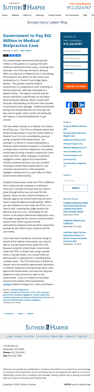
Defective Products (74, 139)
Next (31, 313)
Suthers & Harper (28, 384)
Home (4, 15)
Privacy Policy (42, 336)
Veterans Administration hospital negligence (22, 300)
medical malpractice (41, 295)
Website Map (57, 336)
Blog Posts (82, 336)
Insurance (69, 159)
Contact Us (70, 336)
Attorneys (40, 15)
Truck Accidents (72, 155)
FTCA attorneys (42, 292)
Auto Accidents (72, 151)
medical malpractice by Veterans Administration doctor (26, 297)
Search (75, 188)
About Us (27, 15)
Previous (9, 313)
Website (15, 15)
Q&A (85, 15)
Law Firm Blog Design (77, 384)
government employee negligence (17, 295)
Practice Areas (54, 15)
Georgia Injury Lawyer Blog (24, 6)
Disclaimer (29, 336)
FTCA (33, 292)
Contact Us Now (76, 86)
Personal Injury (72, 143)
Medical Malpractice (20, 290)
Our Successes (72, 15)
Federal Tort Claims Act (20, 292)
